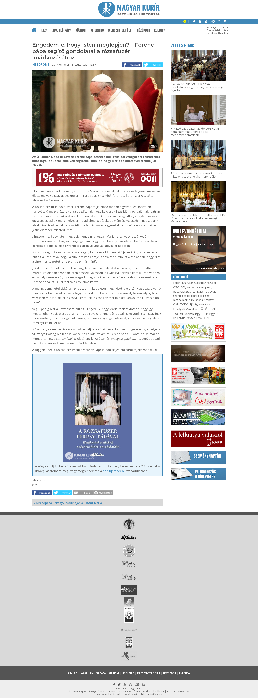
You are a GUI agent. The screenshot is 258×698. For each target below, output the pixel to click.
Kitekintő (97, 30)
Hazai (45, 30)
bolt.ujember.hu (114, 471)
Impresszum (102, 694)
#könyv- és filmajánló (68, 503)
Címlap (72, 673)
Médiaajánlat (116, 694)
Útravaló (211, 291)
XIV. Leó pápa (62, 30)
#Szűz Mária (93, 503)
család (179, 287)
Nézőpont (143, 30)
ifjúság (193, 304)
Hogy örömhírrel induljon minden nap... (193, 237)
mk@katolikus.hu (156, 691)
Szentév (209, 300)
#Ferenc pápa (43, 503)
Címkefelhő (180, 277)
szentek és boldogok (186, 296)
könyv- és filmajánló (199, 287)
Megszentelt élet (120, 30)
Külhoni (81, 30)
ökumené (180, 304)
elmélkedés (196, 300)
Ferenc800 (179, 283)
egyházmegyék (206, 313)
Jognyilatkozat (130, 694)
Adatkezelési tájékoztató (150, 694)
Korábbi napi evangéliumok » (209, 268)
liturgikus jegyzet (184, 318)
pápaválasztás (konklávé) (188, 291)
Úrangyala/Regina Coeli (201, 283)
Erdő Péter (202, 318)
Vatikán (189, 314)
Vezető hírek (182, 45)
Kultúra (160, 30)
